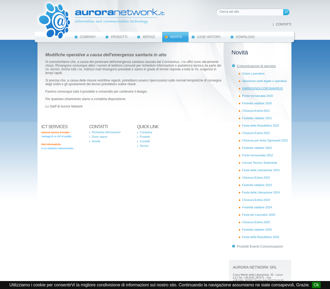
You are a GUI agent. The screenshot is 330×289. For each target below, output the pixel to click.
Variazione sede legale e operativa (264, 81)
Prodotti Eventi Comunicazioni (260, 246)
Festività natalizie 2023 (257, 185)
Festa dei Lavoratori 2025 (258, 214)
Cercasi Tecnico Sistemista (259, 162)
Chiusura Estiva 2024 (256, 199)
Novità (176, 37)
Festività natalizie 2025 (257, 229)
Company (88, 37)
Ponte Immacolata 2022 (257, 155)
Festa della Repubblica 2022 (260, 125)
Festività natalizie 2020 (257, 103)
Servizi (149, 37)
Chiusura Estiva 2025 (256, 222)
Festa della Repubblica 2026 (260, 237)
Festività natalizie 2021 (257, 118)
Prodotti (119, 37)
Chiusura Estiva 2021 (256, 110)
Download (245, 37)
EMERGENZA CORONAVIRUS (262, 88)
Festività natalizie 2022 (257, 147)
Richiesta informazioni (106, 132)
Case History (209, 37)
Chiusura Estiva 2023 (256, 177)
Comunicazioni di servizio (256, 66)
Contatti (283, 24)
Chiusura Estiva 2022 (256, 133)
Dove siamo (99, 136)
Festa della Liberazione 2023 (261, 170)
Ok (316, 285)
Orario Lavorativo (253, 73)
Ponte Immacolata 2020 (257, 95)
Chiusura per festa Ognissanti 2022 (265, 140)
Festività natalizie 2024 (257, 207)
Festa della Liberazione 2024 (261, 192)
